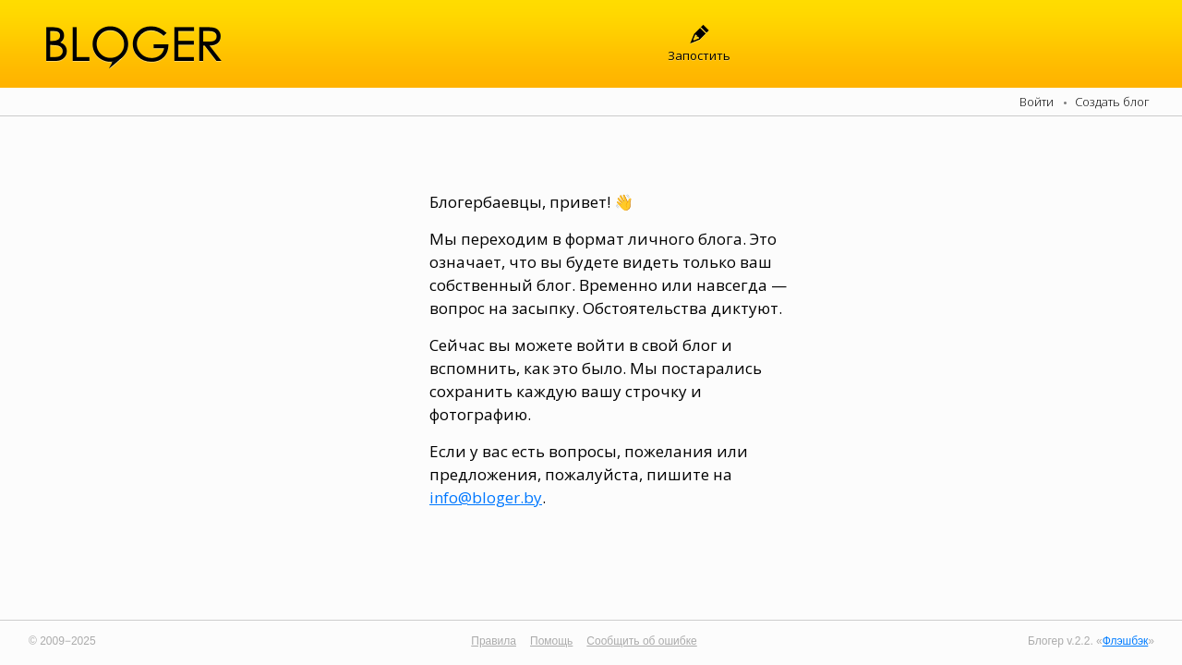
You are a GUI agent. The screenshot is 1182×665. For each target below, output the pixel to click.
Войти (1036, 101)
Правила (493, 641)
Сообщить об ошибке (641, 641)
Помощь (551, 641)
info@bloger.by (485, 497)
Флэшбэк (1126, 641)
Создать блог (1112, 101)
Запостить (699, 55)
